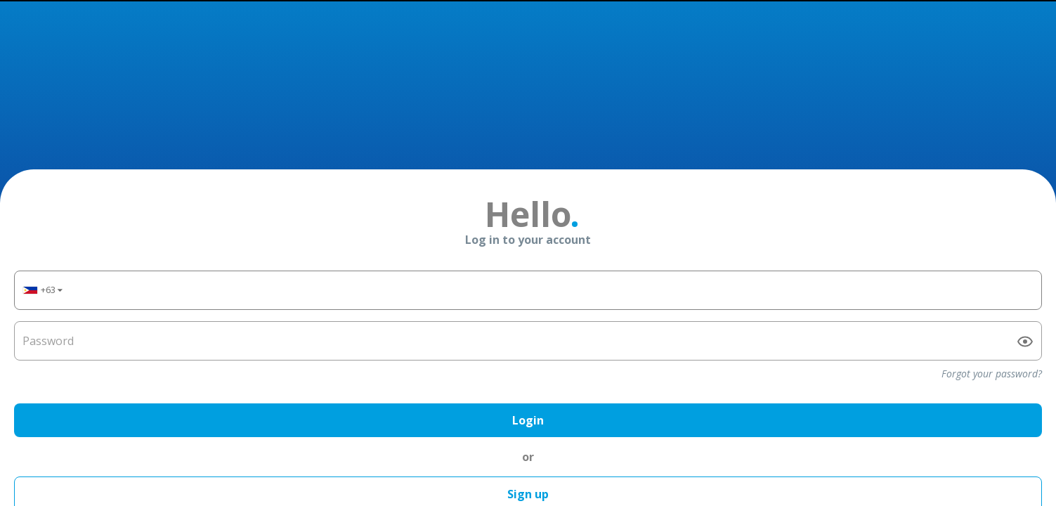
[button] (42, 256)
